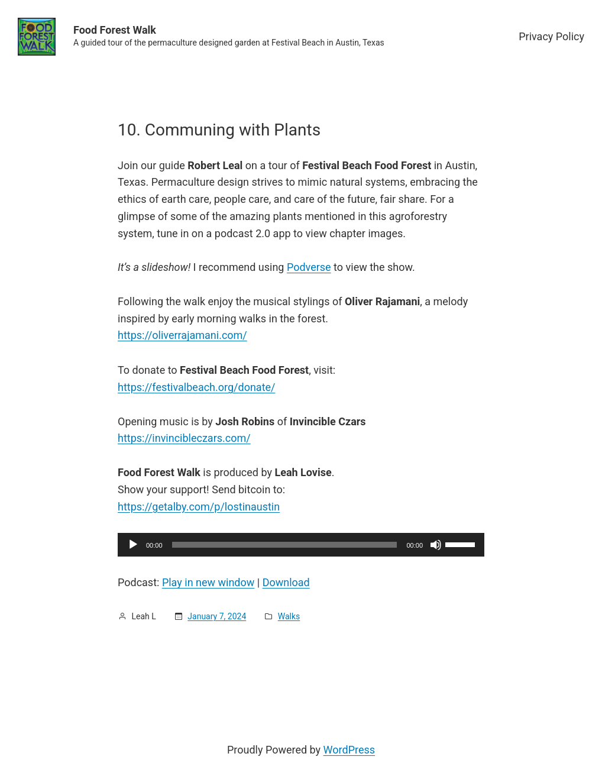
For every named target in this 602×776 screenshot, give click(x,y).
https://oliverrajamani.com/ (182, 335)
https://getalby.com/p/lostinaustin (199, 506)
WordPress (349, 749)
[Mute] (436, 545)
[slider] (284, 545)
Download (286, 582)
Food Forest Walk (114, 30)
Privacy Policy (551, 36)
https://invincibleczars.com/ (184, 438)
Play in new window (208, 582)
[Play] (133, 545)
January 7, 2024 (216, 616)
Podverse (309, 267)
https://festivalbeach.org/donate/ (197, 387)
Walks (289, 616)
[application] (301, 545)
